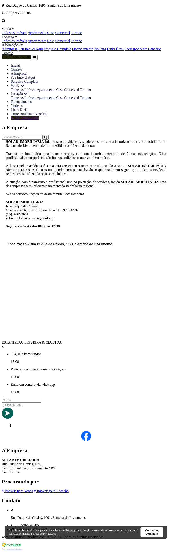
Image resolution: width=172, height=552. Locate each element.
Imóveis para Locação (51, 491)
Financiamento (82, 49)
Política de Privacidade (43, 533)
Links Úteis (115, 49)
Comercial (62, 33)
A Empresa (10, 49)
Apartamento (37, 33)
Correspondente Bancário (143, 49)
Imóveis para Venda (17, 491)
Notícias (100, 49)
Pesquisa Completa (57, 49)
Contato (7, 53)
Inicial (15, 65)
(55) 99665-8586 (16, 57)
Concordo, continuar (152, 532)
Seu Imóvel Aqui (31, 49)
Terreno (76, 33)
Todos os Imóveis (14, 33)
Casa (50, 33)
